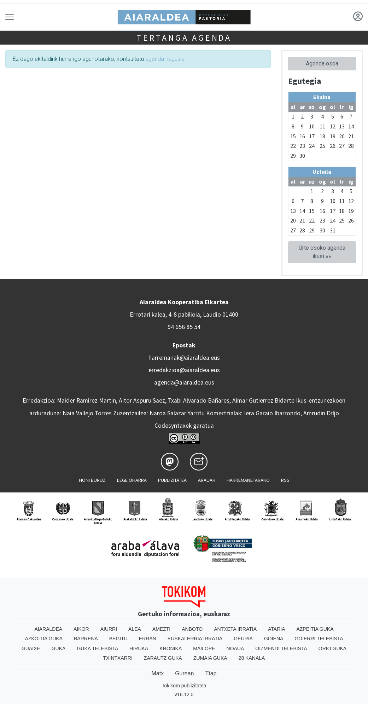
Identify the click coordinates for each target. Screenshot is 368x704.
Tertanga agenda (184, 37)
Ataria (276, 629)
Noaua (235, 648)
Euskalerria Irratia (195, 638)
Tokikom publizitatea (184, 685)
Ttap (211, 673)
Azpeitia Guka (314, 629)
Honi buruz (92, 480)
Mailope (204, 648)
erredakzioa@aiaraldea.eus (184, 370)
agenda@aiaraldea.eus (184, 382)
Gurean (184, 673)
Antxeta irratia (235, 629)
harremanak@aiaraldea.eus (184, 358)
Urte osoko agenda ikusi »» (322, 252)
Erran (147, 638)
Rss (285, 480)
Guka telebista (97, 648)
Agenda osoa (322, 63)
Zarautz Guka (163, 658)
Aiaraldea (48, 629)
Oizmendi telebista (281, 648)
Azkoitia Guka (44, 638)
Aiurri (108, 629)
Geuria (243, 638)
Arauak (206, 480)
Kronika (170, 648)
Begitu (118, 638)
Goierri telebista (318, 638)
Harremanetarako (248, 480)
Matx (157, 673)
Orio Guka (332, 648)
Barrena (86, 638)
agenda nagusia (165, 59)
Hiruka (138, 648)
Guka (59, 648)
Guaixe (31, 648)
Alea (134, 629)
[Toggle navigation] (9, 17)
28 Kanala (252, 658)
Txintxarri (118, 658)
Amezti (161, 629)
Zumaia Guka (210, 658)
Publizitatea (172, 480)
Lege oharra (132, 480)
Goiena (273, 638)
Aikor (81, 629)
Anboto (192, 629)
